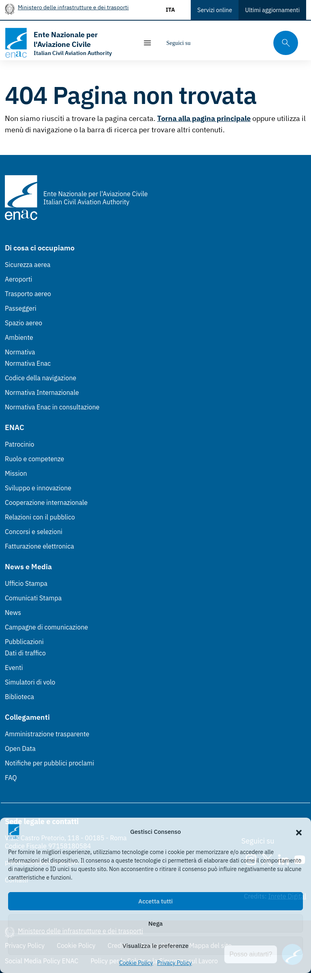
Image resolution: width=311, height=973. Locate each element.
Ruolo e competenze (34, 459)
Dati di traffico (25, 653)
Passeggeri (20, 308)
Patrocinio (19, 444)
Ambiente (19, 337)
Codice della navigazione (40, 378)
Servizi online (214, 10)
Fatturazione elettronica (39, 546)
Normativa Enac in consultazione (52, 407)
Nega (155, 923)
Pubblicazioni (24, 642)
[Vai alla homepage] (67, 43)
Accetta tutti (155, 901)
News (13, 612)
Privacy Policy (174, 963)
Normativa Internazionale (42, 392)
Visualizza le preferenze (156, 946)
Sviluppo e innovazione (38, 488)
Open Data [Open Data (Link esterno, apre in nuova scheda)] (20, 748)
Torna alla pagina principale (204, 118)
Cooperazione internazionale (46, 502)
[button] (299, 832)
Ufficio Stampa (26, 583)
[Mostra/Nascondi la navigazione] (147, 43)
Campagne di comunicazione (46, 627)
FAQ (11, 778)
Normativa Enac (28, 363)
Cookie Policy (136, 963)
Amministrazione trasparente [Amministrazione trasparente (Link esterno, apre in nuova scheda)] (47, 734)
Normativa (20, 352)
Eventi (14, 668)
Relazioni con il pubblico (40, 517)
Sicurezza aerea (28, 265)
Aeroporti (18, 279)
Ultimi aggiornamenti (272, 10)
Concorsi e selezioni (33, 532)
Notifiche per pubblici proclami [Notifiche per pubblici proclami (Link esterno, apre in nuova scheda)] (49, 763)
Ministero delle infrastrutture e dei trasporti (73, 7)
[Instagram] (203, 43)
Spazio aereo (23, 323)
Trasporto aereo (28, 294)
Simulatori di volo (30, 682)
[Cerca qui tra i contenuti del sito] (283, 43)
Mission (16, 473)
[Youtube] (251, 43)
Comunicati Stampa (33, 598)
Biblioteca (19, 697)
